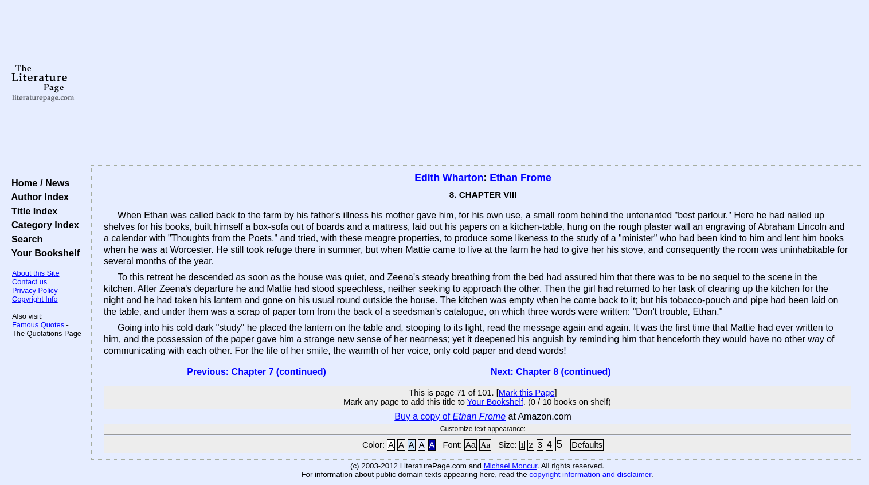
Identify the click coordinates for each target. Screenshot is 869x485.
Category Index (42, 225)
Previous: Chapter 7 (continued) (256, 372)
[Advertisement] (477, 83)
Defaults (586, 444)
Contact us (29, 281)
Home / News (38, 183)
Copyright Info (35, 299)
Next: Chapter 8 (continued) (551, 372)
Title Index (31, 211)
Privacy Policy (35, 290)
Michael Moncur (510, 465)
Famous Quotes (38, 324)
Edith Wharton (448, 177)
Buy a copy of (450, 416)
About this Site (36, 273)
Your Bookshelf (43, 253)
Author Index (37, 196)
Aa (470, 444)
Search (24, 239)
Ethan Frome (520, 177)
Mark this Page (527, 392)
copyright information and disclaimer (590, 474)
